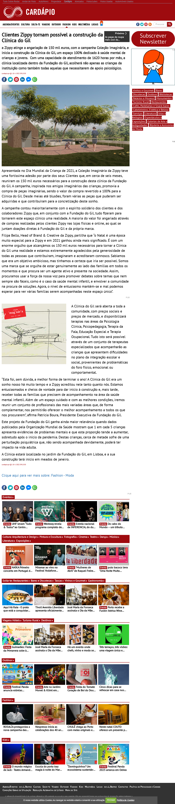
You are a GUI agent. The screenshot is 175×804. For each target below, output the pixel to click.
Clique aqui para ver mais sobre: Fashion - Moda (38, 475)
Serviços (138, 113)
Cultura (25, 24)
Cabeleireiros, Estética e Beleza (150, 109)
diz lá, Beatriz (25, 786)
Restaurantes (21, 580)
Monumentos (164, 98)
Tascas (59, 580)
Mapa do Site (71, 790)
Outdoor (56, 24)
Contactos (123, 786)
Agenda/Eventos (11, 24)
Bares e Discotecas (42, 580)
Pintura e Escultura (51, 536)
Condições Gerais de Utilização (17, 790)
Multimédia (84, 24)
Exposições (23, 540)
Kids (74, 24)
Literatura (9, 540)
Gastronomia (96, 580)
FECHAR (111, 800)
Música (114, 536)
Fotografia (71, 536)
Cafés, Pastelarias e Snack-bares (151, 105)
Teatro (94, 536)
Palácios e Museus (143, 98)
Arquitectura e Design (25, 536)
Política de (125, 800)
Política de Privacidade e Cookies (145, 786)
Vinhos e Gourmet (76, 580)
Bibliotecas (165, 94)
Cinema (84, 536)
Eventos (8, 497)
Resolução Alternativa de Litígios (48, 790)
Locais (95, 24)
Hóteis (17, 620)
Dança (104, 536)
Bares (159, 90)
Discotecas (139, 94)
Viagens (46, 24)
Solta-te (35, 24)
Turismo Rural (31, 620)
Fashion (66, 24)
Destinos (47, 620)
